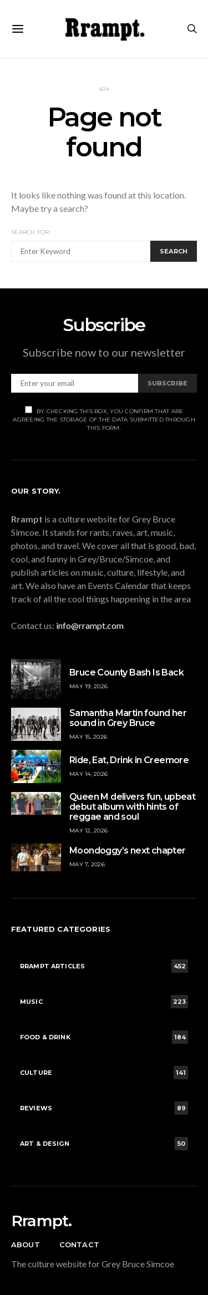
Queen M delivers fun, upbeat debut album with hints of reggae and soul (132, 806)
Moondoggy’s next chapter (127, 850)
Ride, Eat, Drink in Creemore (129, 760)
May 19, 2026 (88, 686)
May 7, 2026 (87, 864)
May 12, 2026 (88, 830)
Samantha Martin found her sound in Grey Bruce (127, 718)
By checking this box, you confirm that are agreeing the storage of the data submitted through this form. (104, 418)
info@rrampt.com (90, 625)
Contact (79, 1244)
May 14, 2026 (88, 774)
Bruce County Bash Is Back (126, 672)
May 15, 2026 (88, 736)
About (25, 1244)
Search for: (30, 232)
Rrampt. (41, 1220)
